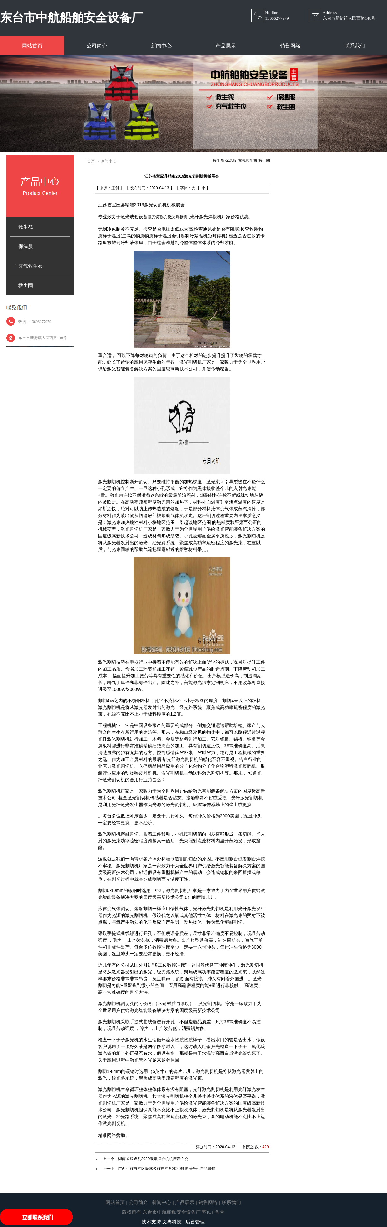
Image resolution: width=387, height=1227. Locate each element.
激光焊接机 (177, 217)
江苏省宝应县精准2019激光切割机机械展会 (181, 176)
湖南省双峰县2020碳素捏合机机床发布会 (153, 1159)
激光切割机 (157, 217)
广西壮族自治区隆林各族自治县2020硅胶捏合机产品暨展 (167, 1168)
